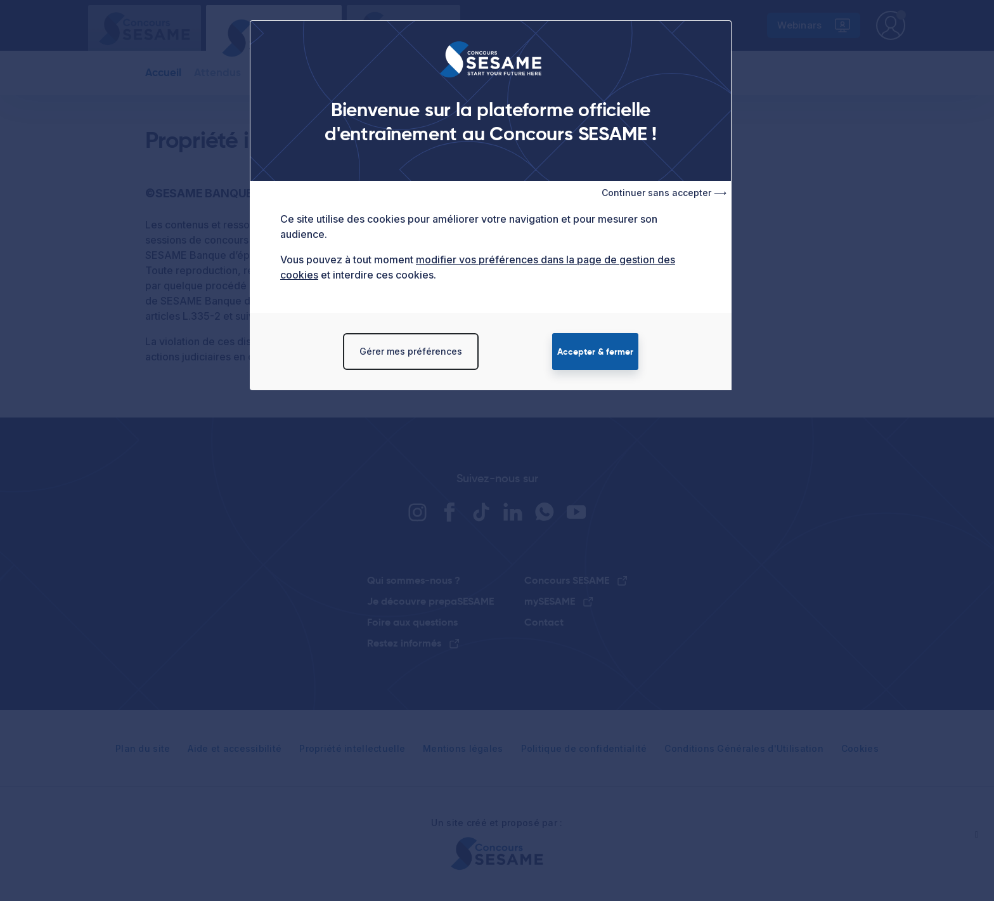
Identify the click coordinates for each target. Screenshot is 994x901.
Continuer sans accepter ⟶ (664, 192)
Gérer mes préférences (410, 351)
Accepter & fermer (595, 351)
